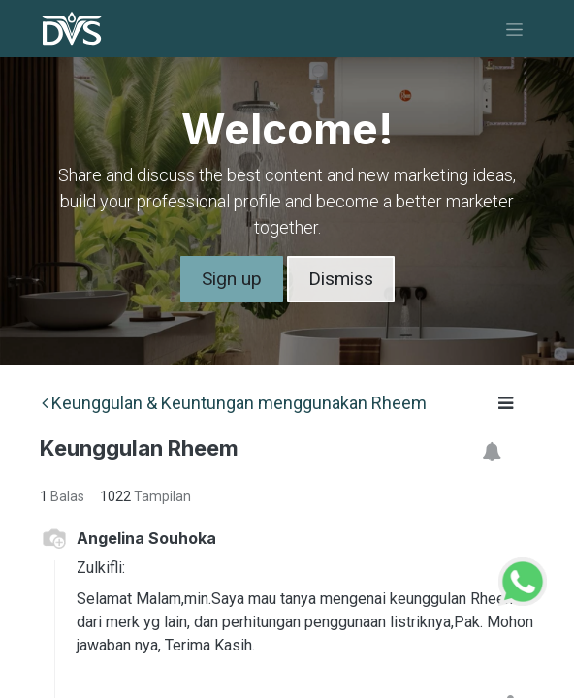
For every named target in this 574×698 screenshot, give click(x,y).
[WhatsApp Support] (522, 579)
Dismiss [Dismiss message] (340, 279)
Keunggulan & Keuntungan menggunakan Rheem (234, 403)
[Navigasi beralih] (514, 28)
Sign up (232, 279)
